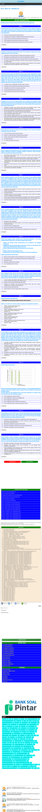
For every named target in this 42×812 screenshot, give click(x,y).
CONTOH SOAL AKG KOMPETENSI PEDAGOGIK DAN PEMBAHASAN (18, 552)
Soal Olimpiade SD (27, 746)
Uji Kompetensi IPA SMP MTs (25, 768)
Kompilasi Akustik (33, 724)
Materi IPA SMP (5, 735)
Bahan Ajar (19, 720)
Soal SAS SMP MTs (28, 748)
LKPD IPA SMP (17, 733)
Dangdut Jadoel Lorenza (7, 722)
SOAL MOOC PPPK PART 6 (9, 597)
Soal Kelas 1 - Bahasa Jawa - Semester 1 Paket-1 (13, 533)
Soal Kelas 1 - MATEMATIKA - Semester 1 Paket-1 (13, 534)
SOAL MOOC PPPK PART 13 (9, 590)
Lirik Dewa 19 (23, 728)
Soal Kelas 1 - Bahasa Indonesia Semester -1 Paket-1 (14, 536)
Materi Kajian (14, 735)
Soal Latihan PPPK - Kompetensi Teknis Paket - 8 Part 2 (14, 537)
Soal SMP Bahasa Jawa (7, 755)
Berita (25, 720)
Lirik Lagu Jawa (31, 729)
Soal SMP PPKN (26, 757)
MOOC (28, 735)
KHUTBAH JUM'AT (22, 724)
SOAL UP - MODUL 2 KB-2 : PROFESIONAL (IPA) (13, 572)
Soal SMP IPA (29, 755)
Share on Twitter (12, 603)
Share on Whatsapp (25, 603)
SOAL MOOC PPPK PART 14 (9, 589)
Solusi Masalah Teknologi (27, 764)
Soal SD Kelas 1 (5, 749)
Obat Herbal (12, 737)
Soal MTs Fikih (29, 744)
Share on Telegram (18, 603)
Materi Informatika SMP (28, 733)
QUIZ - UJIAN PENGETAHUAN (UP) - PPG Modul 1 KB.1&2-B (16, 584)
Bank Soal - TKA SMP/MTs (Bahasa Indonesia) (16, 787)
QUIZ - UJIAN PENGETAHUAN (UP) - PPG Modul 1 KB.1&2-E (16, 582)
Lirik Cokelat (4, 728)
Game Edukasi (25, 722)
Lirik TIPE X (32, 731)
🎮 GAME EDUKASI (21, 639)
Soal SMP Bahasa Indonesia (7, 753)
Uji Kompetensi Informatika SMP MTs (9, 768)
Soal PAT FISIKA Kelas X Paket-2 (10, 540)
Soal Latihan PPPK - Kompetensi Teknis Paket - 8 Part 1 (14, 538)
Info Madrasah (34, 722)
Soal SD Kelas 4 (15, 749)
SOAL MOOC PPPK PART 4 (9, 599)
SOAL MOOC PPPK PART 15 (9, 588)
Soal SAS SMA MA (17, 748)
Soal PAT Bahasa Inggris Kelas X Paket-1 (12, 547)
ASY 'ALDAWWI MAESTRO (7, 720)
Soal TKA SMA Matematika (7, 762)
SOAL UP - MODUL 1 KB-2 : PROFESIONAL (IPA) (13, 576)
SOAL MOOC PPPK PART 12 (9, 591)
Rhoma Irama (27, 742)
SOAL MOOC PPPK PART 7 (9, 596)
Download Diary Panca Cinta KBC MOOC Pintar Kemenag (18, 798)
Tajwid (36, 764)
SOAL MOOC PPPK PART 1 (9, 530)
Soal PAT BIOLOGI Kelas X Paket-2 (10, 546)
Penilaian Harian (18, 740)
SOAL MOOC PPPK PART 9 (9, 594)
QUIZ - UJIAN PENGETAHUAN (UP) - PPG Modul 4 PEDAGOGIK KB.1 (17, 556)
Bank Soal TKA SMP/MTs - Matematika (14, 792)
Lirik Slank (24, 731)
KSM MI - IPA (9, 726)
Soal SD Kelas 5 (24, 749)
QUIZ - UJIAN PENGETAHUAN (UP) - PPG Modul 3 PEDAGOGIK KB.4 (17, 557)
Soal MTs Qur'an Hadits (6, 746)
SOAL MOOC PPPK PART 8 (9, 595)
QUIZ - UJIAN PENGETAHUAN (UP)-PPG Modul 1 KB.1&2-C (15, 583)
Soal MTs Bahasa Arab (19, 744)
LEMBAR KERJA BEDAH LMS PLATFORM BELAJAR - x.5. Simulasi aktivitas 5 (19, 579)
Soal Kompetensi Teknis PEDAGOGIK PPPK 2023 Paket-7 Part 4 (16, 541)
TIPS (3, 766)
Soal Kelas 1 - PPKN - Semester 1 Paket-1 (12, 535)
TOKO (8, 766)
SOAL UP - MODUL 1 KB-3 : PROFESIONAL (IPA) (13, 575)
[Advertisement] (21, 476)
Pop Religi (4, 742)
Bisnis (30, 720)
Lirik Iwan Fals (32, 728)
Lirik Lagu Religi (16, 731)
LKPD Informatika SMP (6, 733)
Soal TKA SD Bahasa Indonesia (20, 759)
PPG (4, 607)
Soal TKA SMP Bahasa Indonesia (22, 762)
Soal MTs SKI (17, 746)
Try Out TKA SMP (24, 766)
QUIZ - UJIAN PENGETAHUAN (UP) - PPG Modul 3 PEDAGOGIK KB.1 (17, 560)
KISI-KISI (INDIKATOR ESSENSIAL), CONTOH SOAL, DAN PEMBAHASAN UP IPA (20, 581)
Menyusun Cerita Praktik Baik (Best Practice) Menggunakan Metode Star (18, 578)
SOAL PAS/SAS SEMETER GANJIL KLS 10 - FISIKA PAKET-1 (16, 532)
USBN (35, 768)
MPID (35, 735)
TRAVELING (14, 766)
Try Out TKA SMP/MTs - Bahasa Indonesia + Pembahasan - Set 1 (19, 803)
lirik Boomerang (31, 726)
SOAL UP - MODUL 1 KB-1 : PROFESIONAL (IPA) (10, 8)
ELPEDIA (21, 1)
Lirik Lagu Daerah (22, 729)
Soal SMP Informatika (19, 755)
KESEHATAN (4, 724)
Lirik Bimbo (23, 726)
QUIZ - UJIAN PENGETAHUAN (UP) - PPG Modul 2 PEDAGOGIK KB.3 (17, 562)
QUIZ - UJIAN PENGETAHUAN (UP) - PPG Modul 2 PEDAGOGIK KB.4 (17, 561)
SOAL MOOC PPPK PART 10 (9, 593)
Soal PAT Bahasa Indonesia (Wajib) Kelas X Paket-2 (14, 548)
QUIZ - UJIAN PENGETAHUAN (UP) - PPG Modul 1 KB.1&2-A (16, 585)
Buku (35, 720)
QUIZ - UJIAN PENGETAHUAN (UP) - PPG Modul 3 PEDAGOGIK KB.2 (17, 559)
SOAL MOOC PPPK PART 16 (9, 587)
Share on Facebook (5, 603)
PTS (21, 742)
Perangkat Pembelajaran (29, 740)
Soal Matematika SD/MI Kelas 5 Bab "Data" (15, 809)
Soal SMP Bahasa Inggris (22, 753)
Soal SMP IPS (5, 757)
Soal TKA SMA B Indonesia (20, 760)
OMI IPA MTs (20, 737)
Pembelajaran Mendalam (7, 740)
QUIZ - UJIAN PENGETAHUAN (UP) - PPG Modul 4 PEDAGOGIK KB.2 (17, 555)
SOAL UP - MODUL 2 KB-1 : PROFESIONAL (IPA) (13, 573)
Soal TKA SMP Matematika (7, 764)
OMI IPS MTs (28, 737)
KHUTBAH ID (13, 724)
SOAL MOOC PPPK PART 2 (9, 529)
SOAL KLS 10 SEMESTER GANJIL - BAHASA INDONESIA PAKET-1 (17, 531)
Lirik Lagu (13, 729)
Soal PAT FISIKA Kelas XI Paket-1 (10, 539)
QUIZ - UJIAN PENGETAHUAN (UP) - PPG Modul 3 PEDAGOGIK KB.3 (17, 558)
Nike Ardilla (4, 737)
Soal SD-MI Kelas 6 (27, 751)
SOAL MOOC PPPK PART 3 (9, 600)
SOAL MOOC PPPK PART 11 (9, 592)
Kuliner (16, 726)
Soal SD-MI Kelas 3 (16, 751)
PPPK (16, 742)
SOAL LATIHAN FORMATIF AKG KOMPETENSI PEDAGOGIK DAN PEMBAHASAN (20, 551)
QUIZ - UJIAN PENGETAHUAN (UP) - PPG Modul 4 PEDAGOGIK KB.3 (17, 554)
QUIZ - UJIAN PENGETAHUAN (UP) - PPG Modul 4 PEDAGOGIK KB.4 (17, 553)
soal (6, 607)
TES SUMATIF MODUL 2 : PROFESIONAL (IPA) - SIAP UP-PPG (16, 569)
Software (18, 764)
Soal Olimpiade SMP (6, 748)
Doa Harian (17, 722)
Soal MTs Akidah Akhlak (7, 744)
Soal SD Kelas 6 (34, 749)
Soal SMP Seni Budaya (6, 759)
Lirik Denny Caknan (14, 728)
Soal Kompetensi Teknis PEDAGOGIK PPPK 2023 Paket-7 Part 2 (16, 543)
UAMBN (32, 766)
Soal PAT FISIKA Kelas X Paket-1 (10, 545)
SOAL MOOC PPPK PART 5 (9, 598)
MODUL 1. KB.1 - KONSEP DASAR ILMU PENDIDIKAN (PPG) (16, 586)
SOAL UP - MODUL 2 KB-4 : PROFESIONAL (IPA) (13, 570)
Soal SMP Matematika (15, 757)
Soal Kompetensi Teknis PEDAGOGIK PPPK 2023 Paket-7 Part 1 (16, 544)
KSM (3, 726)
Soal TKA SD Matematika (7, 760)
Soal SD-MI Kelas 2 (6, 751)
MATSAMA (22, 735)
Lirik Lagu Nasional (6, 731)
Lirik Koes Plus (5, 729)
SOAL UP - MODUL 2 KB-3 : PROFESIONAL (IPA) (13, 571)
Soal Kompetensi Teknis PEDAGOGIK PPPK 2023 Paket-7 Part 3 (16, 542)
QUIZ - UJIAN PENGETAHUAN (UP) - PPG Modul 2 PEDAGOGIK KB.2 (17, 563)
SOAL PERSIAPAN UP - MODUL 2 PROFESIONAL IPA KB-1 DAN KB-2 (18, 568)
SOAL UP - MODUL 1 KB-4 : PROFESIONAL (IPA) (13, 574)
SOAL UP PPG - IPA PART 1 (9, 580)
